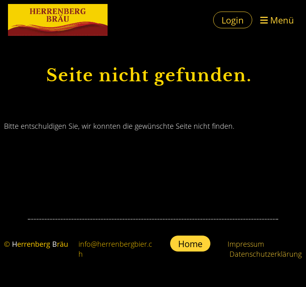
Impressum (246, 244)
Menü (277, 20)
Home (190, 244)
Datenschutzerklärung (266, 254)
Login (233, 20)
